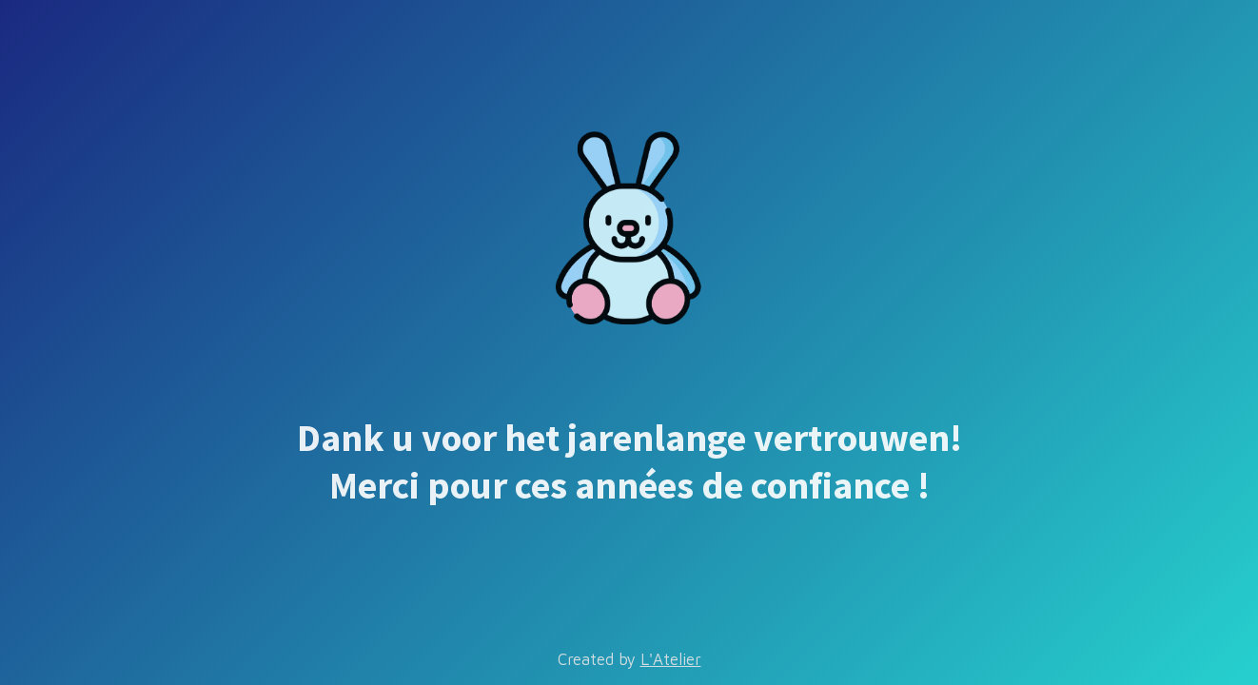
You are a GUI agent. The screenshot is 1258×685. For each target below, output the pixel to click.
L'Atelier (670, 659)
